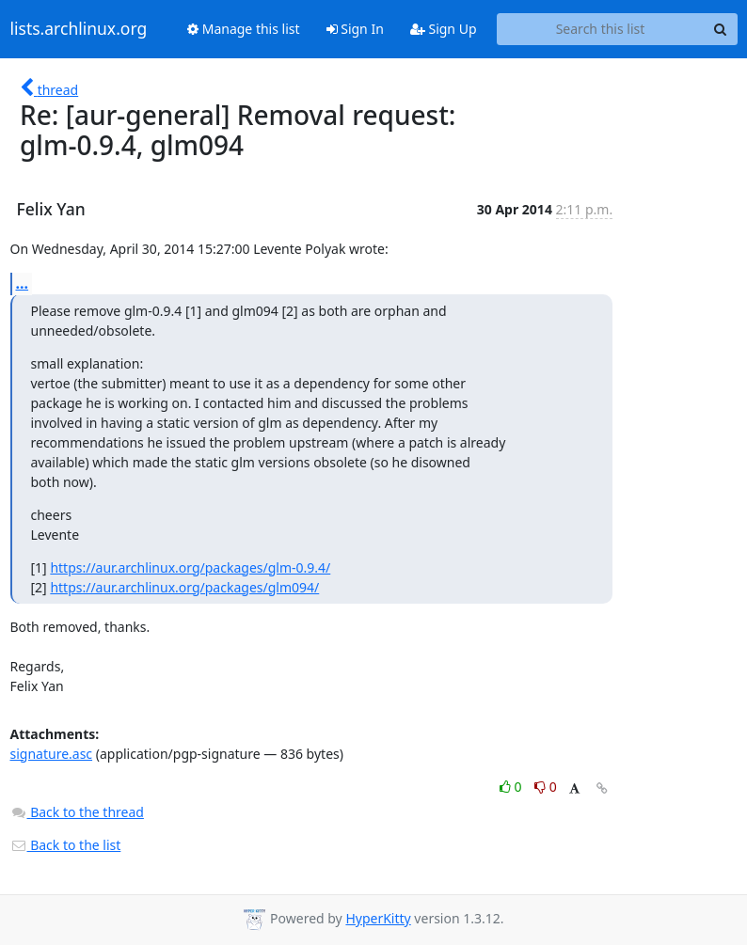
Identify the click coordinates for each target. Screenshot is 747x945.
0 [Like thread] (512, 786)
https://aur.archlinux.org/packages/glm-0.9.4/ (190, 567)
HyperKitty (377, 918)
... (22, 283)
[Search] (721, 29)
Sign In (355, 29)
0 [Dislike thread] (545, 786)
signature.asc (51, 754)
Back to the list (65, 845)
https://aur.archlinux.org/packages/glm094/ (184, 587)
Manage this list (243, 29)
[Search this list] (601, 29)
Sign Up (443, 29)
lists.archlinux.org (79, 29)
